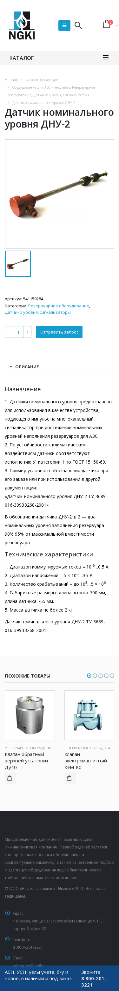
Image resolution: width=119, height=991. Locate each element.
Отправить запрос (59, 332)
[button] (89, 675)
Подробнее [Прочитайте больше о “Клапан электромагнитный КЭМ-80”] (70, 778)
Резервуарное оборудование (58, 306)
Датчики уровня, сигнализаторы (38, 312)
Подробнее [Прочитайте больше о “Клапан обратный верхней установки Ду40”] (10, 778)
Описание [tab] (27, 367)
